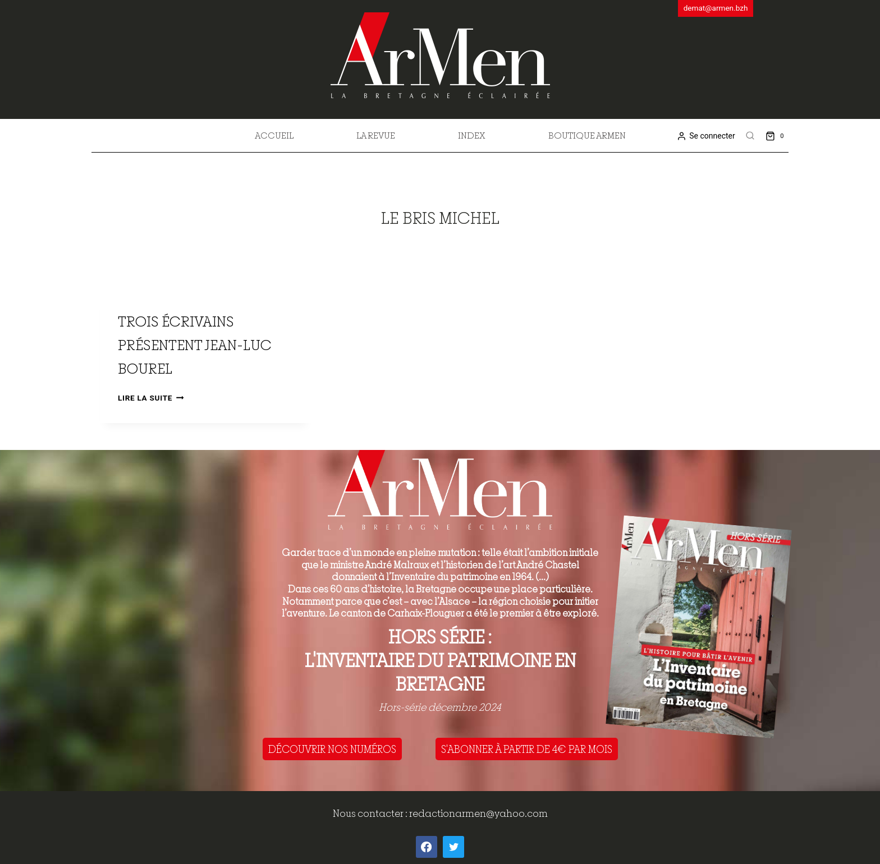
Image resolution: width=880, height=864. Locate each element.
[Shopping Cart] (777, 135)
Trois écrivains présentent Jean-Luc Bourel (195, 345)
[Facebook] (426, 846)
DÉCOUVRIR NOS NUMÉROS (332, 749)
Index (471, 135)
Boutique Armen (587, 135)
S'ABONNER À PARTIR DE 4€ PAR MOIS (526, 749)
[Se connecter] (706, 136)
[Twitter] (453, 846)
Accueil (274, 135)
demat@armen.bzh (716, 7)
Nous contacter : (371, 813)
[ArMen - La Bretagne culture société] (440, 55)
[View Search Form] (750, 135)
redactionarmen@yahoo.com (478, 813)
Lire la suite (151, 397)
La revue (375, 135)
